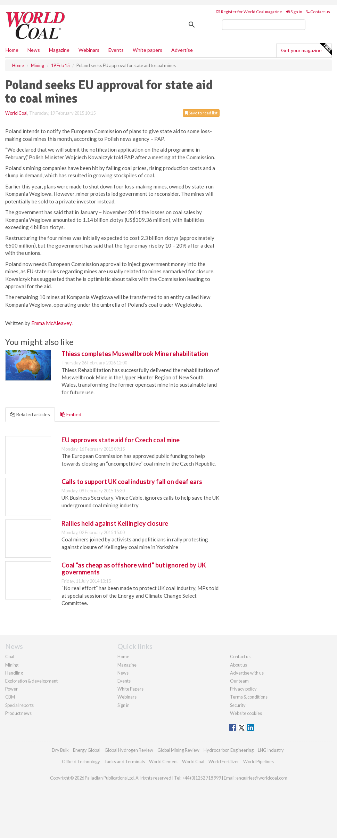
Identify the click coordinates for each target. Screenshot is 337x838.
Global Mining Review (178, 750)
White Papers (130, 689)
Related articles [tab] (30, 414)
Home (12, 50)
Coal (9, 656)
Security (238, 705)
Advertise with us (247, 673)
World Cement (163, 761)
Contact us (318, 11)
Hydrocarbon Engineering (229, 750)
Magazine (59, 50)
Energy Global (86, 750)
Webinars (89, 50)
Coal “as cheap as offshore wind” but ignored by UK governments (133, 568)
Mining (11, 665)
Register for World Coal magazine (249, 11)
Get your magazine (306, 49)
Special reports (19, 705)
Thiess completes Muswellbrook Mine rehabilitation (134, 353)
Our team (239, 681)
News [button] (33, 50)
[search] (263, 24)
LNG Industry (271, 750)
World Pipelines (258, 761)
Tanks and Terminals (124, 761)
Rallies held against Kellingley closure (114, 523)
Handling (14, 673)
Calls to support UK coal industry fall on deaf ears (131, 481)
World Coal (16, 113)
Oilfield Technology (81, 761)
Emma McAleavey (51, 323)
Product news (18, 713)
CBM (10, 697)
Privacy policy (243, 689)
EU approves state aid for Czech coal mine (120, 440)
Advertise (182, 50)
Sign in (294, 11)
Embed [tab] (70, 414)
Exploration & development (31, 681)
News (123, 673)
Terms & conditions (249, 697)
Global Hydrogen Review (129, 750)
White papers (147, 50)
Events (116, 50)
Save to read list (201, 112)
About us (238, 665)
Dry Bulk (60, 750)
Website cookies (246, 713)
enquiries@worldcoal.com (261, 778)
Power (11, 689)
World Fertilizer (223, 761)
